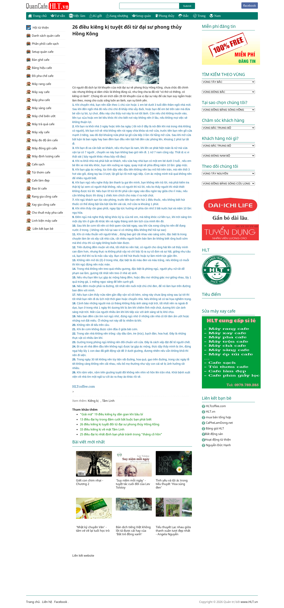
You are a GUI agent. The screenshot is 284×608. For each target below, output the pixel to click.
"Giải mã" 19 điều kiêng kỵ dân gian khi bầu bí (111, 414)
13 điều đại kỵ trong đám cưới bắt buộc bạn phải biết (115, 419)
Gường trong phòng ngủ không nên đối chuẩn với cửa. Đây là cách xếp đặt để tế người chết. (131, 342)
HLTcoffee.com (47, 6)
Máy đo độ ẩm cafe (42, 140)
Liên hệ (47, 602)
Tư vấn (58, 16)
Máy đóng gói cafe (41, 148)
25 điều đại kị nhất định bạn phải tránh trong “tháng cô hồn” (121, 434)
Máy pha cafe (38, 100)
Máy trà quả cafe (40, 124)
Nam (215, 16)
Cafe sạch (35, 164)
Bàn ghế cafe (37, 59)
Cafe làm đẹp (37, 180)
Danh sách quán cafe (43, 35)
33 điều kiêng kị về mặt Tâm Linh (102, 429)
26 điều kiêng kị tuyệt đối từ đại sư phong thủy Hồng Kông (119, 424)
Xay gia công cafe (40, 204)
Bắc (183, 16)
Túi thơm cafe (38, 172)
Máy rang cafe (38, 83)
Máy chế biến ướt (40, 116)
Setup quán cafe (39, 51)
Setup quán (141, 16)
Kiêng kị (93, 401)
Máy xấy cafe (37, 132)
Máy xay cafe (37, 91)
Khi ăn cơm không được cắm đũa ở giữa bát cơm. (105, 329)
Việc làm (77, 16)
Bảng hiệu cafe (39, 67)
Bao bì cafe (36, 188)
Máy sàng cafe (38, 108)
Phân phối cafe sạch (42, 43)
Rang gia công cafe (41, 196)
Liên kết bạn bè (39, 228)
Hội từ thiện (37, 27)
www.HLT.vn (249, 602)
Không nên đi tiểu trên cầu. (91, 324)
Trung (199, 16)
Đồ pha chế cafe (39, 75)
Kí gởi (95, 16)
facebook (249, 5)
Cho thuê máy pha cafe (44, 212)
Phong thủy (164, 16)
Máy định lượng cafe (43, 156)
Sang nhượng (117, 16)
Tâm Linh (108, 401)
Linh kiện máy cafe (41, 220)
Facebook (60, 602)
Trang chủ (37, 16)
